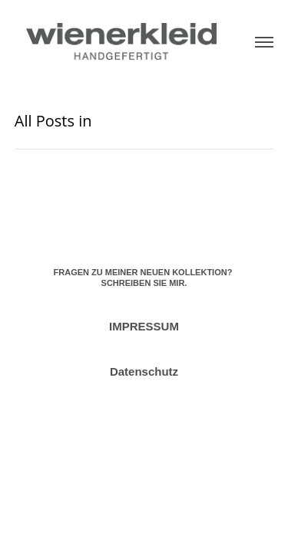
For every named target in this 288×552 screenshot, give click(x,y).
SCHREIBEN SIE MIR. (144, 283)
